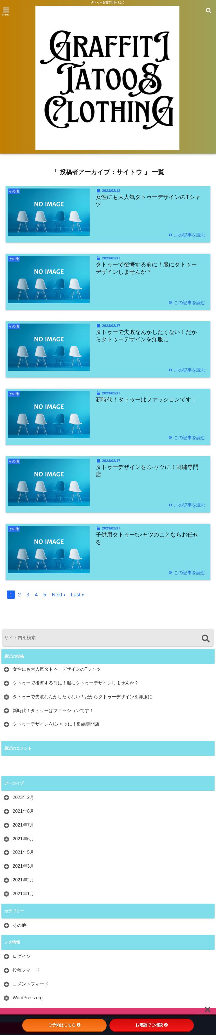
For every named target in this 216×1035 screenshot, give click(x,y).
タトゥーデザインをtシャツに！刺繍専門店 (147, 470)
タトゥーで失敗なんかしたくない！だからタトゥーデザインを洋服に (146, 335)
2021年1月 (23, 893)
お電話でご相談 (151, 1024)
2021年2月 (23, 879)
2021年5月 (23, 852)
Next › (58, 595)
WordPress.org (27, 997)
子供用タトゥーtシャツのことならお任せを (147, 538)
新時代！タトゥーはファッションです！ (146, 399)
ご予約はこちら (64, 1024)
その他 (19, 925)
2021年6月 (23, 838)
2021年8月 (23, 811)
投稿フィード (26, 970)
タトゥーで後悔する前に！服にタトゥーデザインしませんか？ (146, 268)
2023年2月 (23, 797)
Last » (78, 595)
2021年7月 (23, 825)
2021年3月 (23, 866)
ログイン (22, 956)
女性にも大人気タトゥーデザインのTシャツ (148, 200)
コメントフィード (31, 984)
